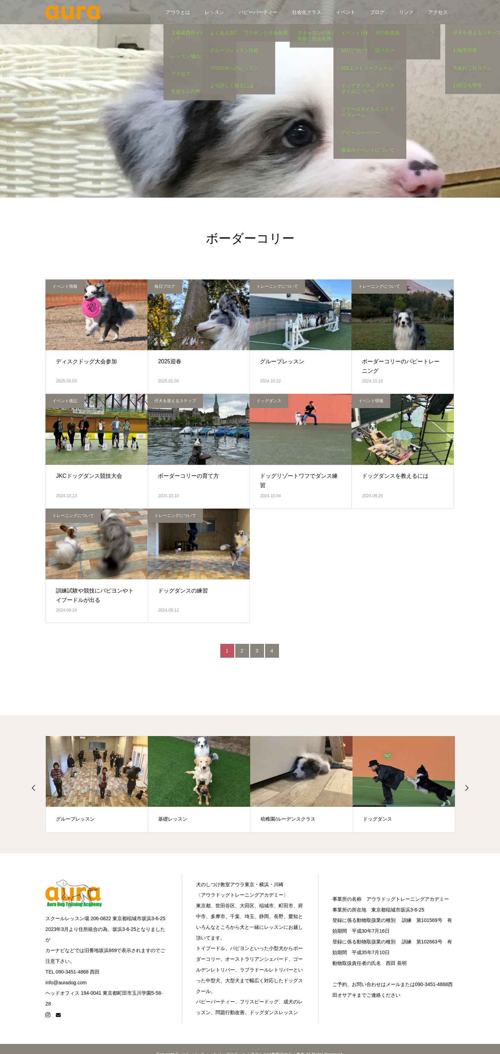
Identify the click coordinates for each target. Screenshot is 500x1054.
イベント (345, 12)
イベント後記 (64, 400)
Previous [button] (33, 787)
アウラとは (178, 12)
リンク (406, 12)
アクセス (438, 12)
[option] (97, 784)
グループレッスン (282, 361)
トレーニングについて (277, 286)
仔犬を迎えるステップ (175, 400)
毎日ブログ (164, 286)
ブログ (377, 12)
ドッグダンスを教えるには (395, 476)
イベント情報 (64, 286)
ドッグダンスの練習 (183, 591)
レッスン (214, 12)
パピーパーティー (258, 12)
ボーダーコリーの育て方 (188, 476)
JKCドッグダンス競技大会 (89, 476)
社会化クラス (306, 12)
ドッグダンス (268, 400)
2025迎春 (169, 361)
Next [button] (466, 787)
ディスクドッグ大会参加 (86, 361)
